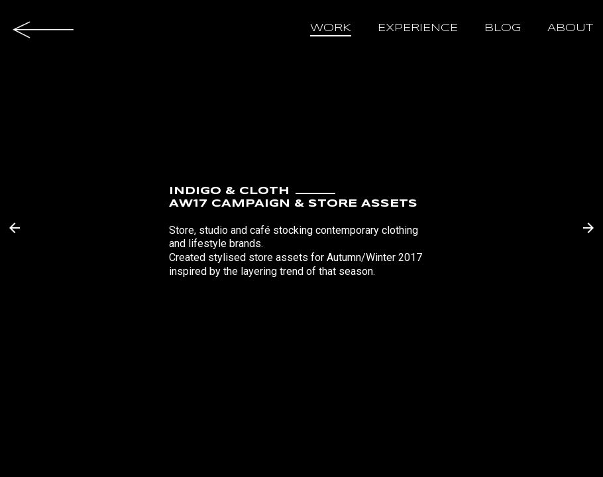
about (570, 28)
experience (418, 28)
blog (502, 28)
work (330, 28)
